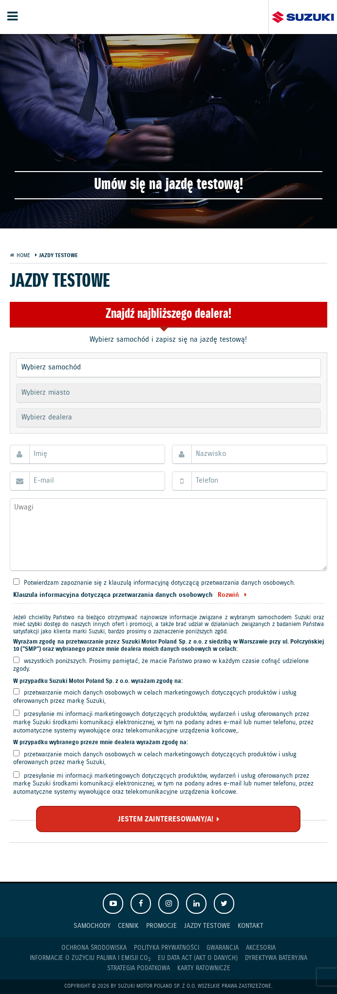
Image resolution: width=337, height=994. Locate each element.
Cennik (128, 925)
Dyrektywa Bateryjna (276, 958)
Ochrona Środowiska (94, 948)
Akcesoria (261, 948)
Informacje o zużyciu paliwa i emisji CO (90, 958)
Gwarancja (222, 948)
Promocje (161, 925)
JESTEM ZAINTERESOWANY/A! (165, 819)
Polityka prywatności (166, 948)
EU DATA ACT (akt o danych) (198, 958)
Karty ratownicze (203, 968)
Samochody (92, 925)
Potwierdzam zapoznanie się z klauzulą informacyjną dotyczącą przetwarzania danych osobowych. (159, 583)
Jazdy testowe (207, 925)
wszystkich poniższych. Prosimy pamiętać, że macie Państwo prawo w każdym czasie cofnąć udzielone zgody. (161, 665)
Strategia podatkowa (138, 968)
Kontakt (250, 925)
